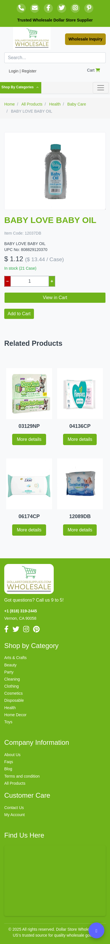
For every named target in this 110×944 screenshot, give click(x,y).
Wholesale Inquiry (85, 39)
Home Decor (15, 715)
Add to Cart (19, 313)
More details (29, 439)
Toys (8, 722)
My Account (14, 814)
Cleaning (12, 679)
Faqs (8, 762)
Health (10, 707)
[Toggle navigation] (101, 87)
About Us (12, 754)
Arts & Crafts (15, 657)
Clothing (11, 686)
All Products (14, 783)
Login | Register (22, 71)
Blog (8, 769)
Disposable (14, 700)
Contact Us (14, 807)
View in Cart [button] (55, 297)
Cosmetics (13, 693)
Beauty (10, 665)
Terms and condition (22, 776)
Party (9, 672)
